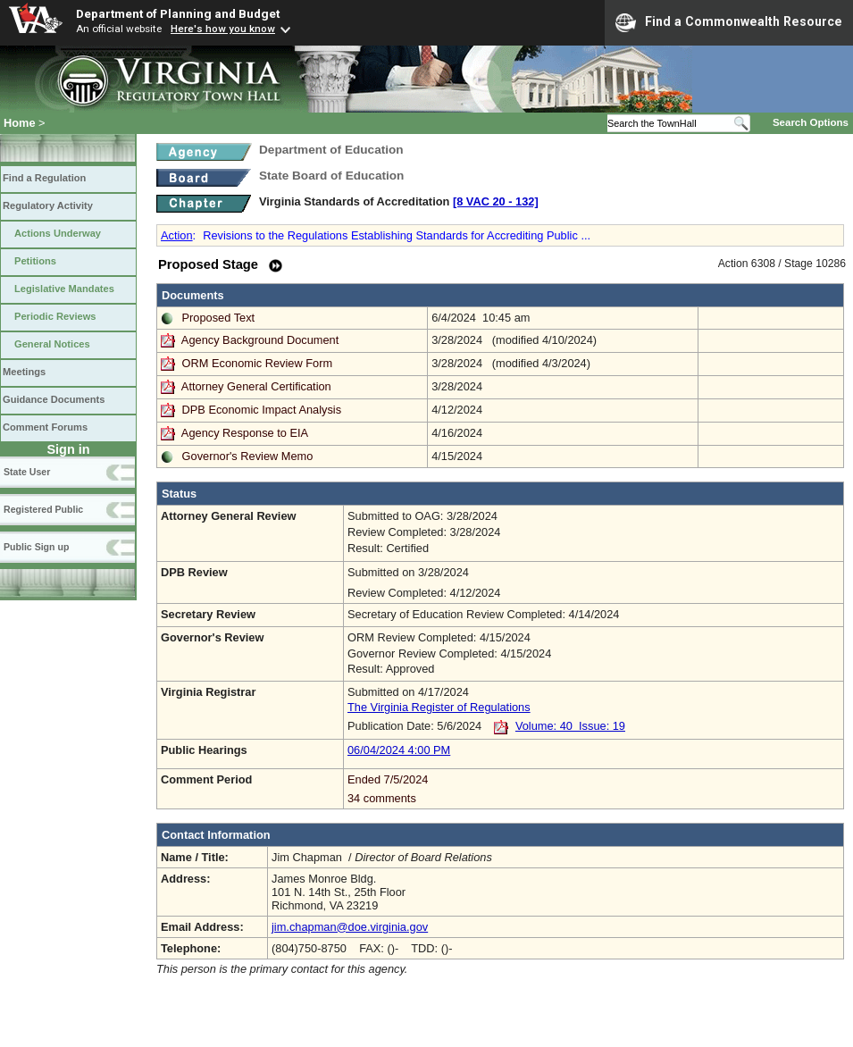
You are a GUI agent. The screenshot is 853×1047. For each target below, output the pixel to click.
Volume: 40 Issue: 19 (570, 726)
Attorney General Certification (256, 386)
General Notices (52, 344)
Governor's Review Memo (248, 456)
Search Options (811, 122)
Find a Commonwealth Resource (728, 22)
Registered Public (43, 509)
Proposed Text (218, 317)
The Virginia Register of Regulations (439, 707)
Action (177, 235)
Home (20, 123)
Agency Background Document (260, 340)
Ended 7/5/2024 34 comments (593, 789)
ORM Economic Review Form (257, 363)
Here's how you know (223, 28)
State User (27, 471)
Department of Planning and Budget (178, 13)
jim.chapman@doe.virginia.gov (350, 927)
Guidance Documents (54, 399)
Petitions (35, 260)
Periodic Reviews (55, 316)
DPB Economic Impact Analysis (262, 409)
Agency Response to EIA (244, 433)
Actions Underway (57, 233)
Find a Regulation (44, 177)
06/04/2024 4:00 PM (398, 750)
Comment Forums (45, 427)
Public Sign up (36, 546)
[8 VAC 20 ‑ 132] (496, 201)
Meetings (24, 371)
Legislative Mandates (64, 288)
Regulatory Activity (48, 205)
